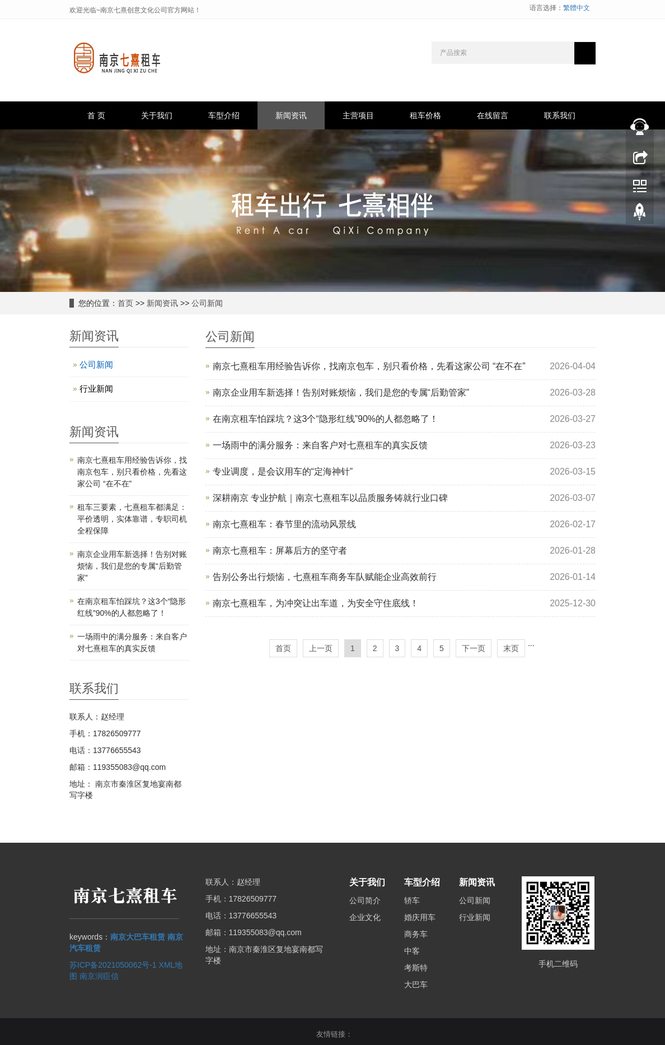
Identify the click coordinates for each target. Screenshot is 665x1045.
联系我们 (559, 115)
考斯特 (416, 967)
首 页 (96, 115)
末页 (511, 648)
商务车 (416, 934)
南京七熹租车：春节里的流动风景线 (284, 524)
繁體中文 (576, 8)
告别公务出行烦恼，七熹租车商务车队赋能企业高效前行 (325, 577)
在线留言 (492, 115)
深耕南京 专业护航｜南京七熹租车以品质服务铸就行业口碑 (330, 498)
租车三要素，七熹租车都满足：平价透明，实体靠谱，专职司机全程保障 (132, 519)
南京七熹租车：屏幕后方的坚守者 (280, 550)
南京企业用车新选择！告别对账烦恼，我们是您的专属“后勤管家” (341, 392)
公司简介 (365, 900)
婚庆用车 (419, 917)
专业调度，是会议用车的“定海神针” (283, 471)
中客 (412, 950)
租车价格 (425, 115)
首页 (125, 303)
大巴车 (416, 984)
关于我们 (156, 115)
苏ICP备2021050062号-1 (113, 964)
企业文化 (365, 917)
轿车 (412, 900)
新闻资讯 (291, 115)
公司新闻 (207, 303)
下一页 (473, 648)
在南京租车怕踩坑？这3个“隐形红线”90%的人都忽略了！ (326, 419)
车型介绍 (224, 115)
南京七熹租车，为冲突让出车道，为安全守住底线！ (316, 603)
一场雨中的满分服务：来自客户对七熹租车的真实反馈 (320, 445)
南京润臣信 (99, 976)
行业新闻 (96, 388)
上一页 (320, 648)
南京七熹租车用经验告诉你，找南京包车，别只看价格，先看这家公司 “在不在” (369, 366)
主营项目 (358, 115)
